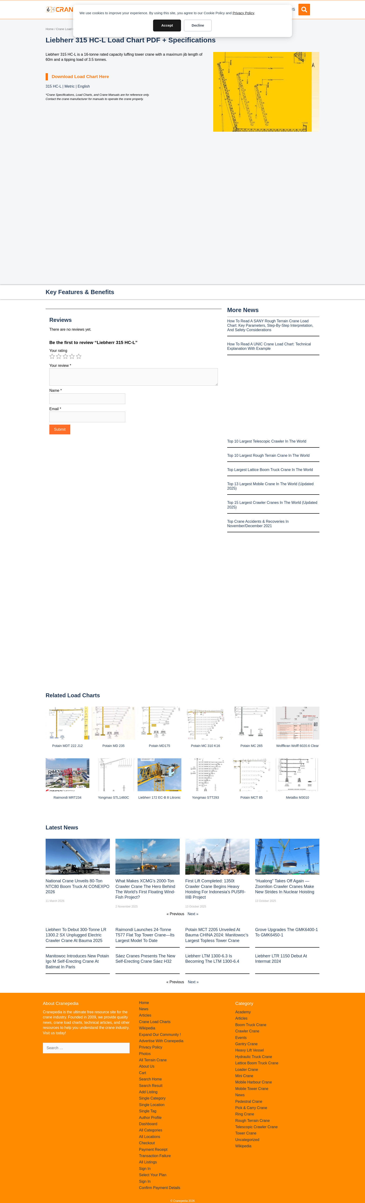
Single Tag (147, 1111)
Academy (243, 1012)
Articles (145, 1015)
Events (241, 1038)
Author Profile (150, 1118)
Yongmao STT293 (205, 797)
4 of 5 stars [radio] (72, 356)
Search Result (150, 1086)
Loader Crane (246, 1070)
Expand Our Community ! (160, 1035)
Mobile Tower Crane (251, 1089)
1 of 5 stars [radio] (52, 356)
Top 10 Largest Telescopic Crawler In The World (266, 441)
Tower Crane (246, 1133)
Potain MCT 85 (251, 797)
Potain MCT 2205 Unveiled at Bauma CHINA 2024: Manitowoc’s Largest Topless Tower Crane (216, 935)
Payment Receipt (153, 1149)
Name (55, 390)
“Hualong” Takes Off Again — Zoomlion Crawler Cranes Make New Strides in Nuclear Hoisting (284, 886)
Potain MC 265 (251, 746)
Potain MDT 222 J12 (67, 746)
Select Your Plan (152, 1175)
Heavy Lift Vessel (249, 1050)
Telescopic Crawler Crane (256, 1127)
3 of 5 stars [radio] (65, 356)
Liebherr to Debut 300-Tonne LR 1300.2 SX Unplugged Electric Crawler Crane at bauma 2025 (76, 935)
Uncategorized (247, 1140)
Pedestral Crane (248, 1101)
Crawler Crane (247, 1031)
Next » (193, 914)
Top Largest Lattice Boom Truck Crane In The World (270, 470)
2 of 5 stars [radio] (58, 356)
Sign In (145, 1169)
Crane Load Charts (68, 29)
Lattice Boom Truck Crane (256, 1063)
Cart (142, 1073)
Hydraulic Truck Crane (253, 1057)
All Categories (150, 1130)
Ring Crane (244, 1114)
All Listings (148, 1162)
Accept (167, 25)
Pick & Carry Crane (251, 1108)
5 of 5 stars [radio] (78, 356)
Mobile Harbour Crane (253, 1082)
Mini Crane (244, 1076)
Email (55, 409)
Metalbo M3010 (297, 797)
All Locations (149, 1137)
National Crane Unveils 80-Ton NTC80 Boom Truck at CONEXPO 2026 (77, 886)
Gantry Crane (246, 1044)
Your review (60, 366)
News (143, 1009)
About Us (146, 1066)
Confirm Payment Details (159, 1188)
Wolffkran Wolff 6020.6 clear (297, 746)
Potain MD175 (159, 746)
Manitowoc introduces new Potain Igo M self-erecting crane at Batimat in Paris (77, 961)
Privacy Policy (243, 13)
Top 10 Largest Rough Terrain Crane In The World (268, 455)
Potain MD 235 (113, 746)
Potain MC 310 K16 (205, 746)
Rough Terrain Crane (252, 1121)
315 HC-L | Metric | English (68, 86)
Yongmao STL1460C (113, 797)
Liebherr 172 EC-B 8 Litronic (159, 797)
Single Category (152, 1098)
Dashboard (148, 1124)
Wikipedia (147, 1028)
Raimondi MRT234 (67, 797)
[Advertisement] (266, 170)
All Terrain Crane (153, 1060)
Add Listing (148, 1092)
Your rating (58, 351)
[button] (304, 9)
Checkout (147, 1143)
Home (50, 29)
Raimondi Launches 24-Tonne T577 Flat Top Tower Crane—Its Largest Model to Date (144, 935)
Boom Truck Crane (250, 1025)
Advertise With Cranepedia (161, 1041)
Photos (145, 1054)
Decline (198, 25)
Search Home (150, 1079)
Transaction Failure (155, 1156)
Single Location (151, 1105)
